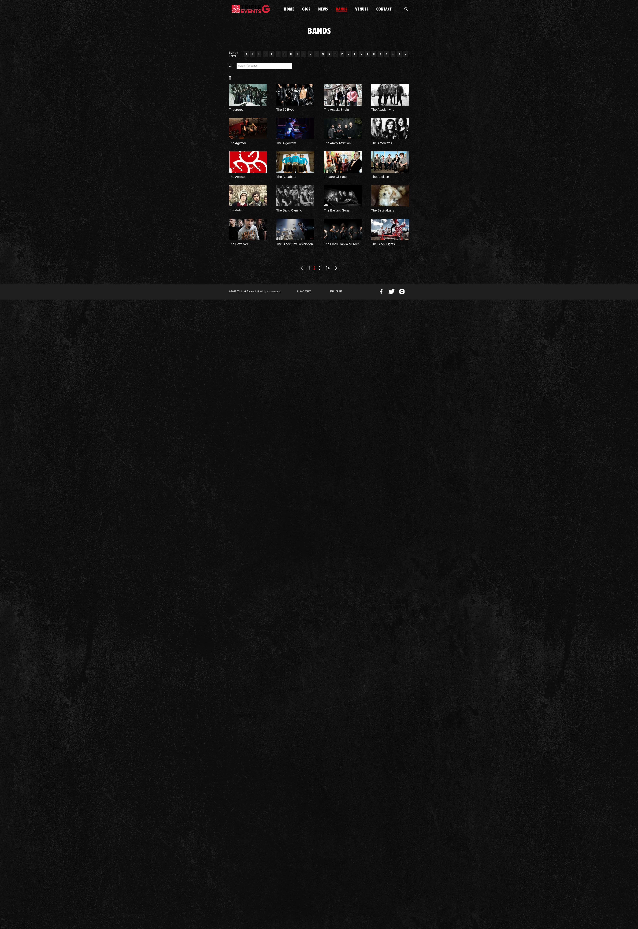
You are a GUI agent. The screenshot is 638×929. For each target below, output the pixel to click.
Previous (302, 268)
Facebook (381, 291)
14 (328, 268)
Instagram (402, 291)
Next (336, 268)
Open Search (406, 9)
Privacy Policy (304, 291)
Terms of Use (336, 291)
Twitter (391, 291)
